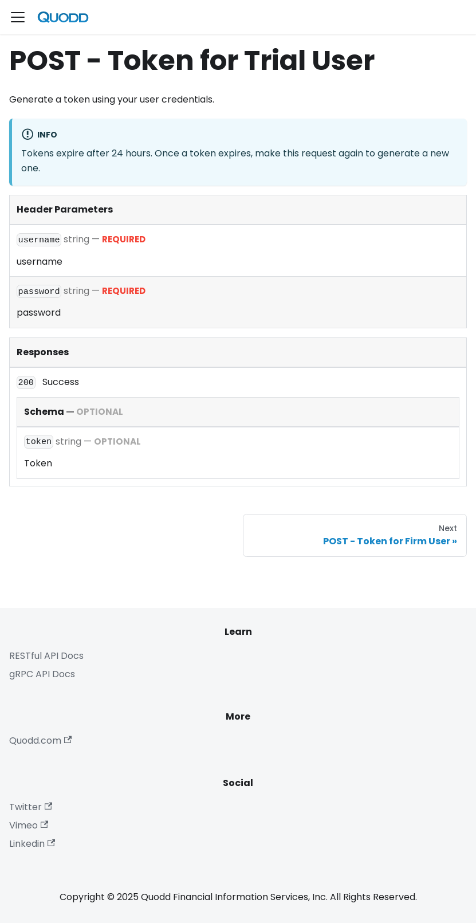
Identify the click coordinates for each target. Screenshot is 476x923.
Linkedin (32, 843)
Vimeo (28, 825)
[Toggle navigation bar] (17, 17)
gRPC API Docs (42, 674)
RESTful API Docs (46, 655)
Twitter (30, 807)
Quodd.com (40, 740)
